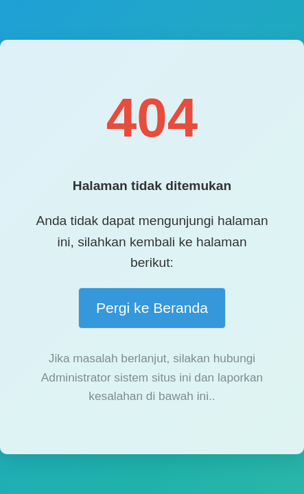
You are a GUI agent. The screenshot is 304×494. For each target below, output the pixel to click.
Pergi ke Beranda (152, 308)
